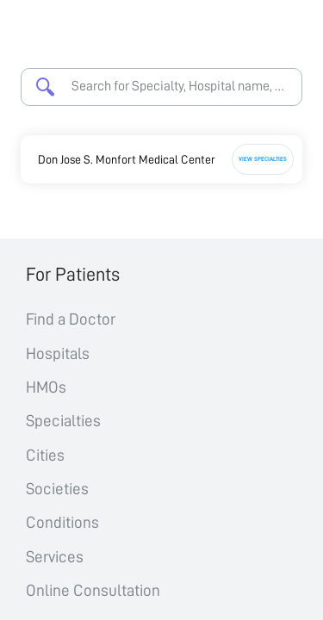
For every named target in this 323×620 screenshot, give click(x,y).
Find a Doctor (70, 319)
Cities (45, 455)
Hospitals (58, 353)
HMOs (46, 387)
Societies (57, 488)
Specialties (63, 420)
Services (55, 557)
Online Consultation (93, 590)
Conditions (62, 522)
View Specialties (263, 159)
